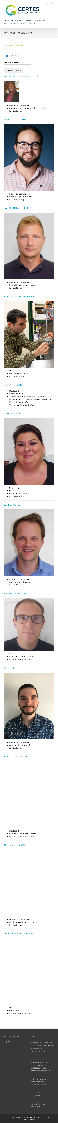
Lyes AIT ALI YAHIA (15, 119)
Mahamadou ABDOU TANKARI (22, 76)
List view (18, 45)
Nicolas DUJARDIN (15, 845)
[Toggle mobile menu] (52, 4)
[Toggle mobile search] (47, 4)
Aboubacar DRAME (15, 756)
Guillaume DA (12, 504)
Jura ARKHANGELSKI (17, 208)
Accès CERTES (12, 1036)
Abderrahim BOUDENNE (19, 296)
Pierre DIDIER (12, 668)
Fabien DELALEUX (15, 593)
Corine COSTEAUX (15, 413)
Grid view (8, 45)
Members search (12, 62)
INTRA (8, 1042)
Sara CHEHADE (13, 385)
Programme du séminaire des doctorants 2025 (39, 1082)
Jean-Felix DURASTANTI (18, 933)
